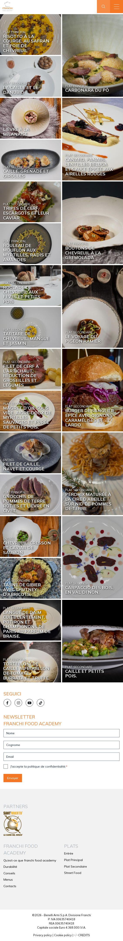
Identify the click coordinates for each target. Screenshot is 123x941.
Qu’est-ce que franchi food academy (29, 860)
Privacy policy (42, 935)
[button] (116, 6)
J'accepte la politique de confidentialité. (38, 766)
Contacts (9, 886)
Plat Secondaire (75, 866)
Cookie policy (63, 935)
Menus (8, 880)
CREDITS (82, 935)
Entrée (68, 853)
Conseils (9, 873)
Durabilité (10, 867)
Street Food (72, 873)
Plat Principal (73, 860)
